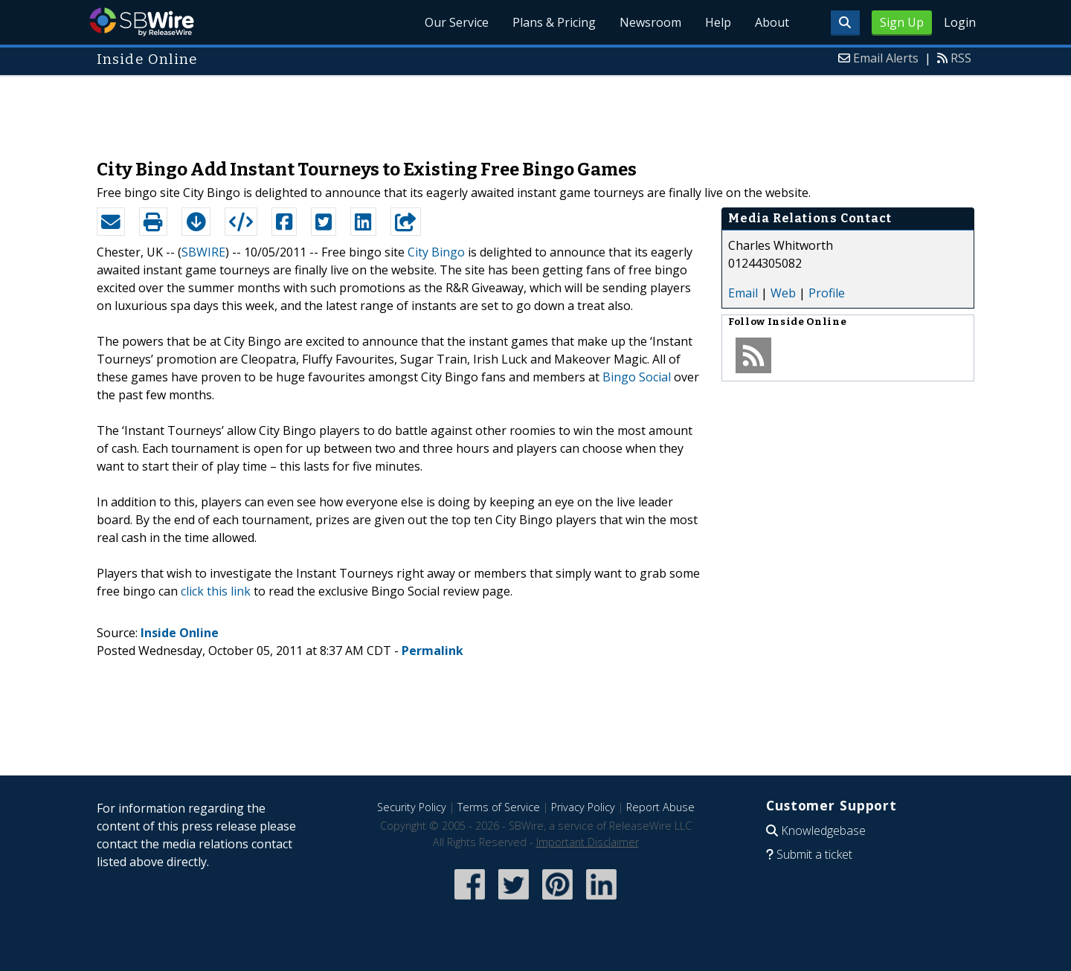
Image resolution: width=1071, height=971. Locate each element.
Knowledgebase (823, 830)
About (772, 22)
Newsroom (650, 22)
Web (783, 293)
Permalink (432, 650)
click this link (216, 591)
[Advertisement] (535, 110)
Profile (826, 293)
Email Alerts (886, 58)
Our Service (457, 22)
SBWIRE (203, 252)
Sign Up (902, 22)
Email (743, 293)
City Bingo (436, 252)
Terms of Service (498, 807)
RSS (961, 58)
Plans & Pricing (554, 22)
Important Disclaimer (587, 842)
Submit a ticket (814, 854)
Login (960, 22)
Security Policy (411, 807)
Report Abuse (660, 807)
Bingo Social (636, 377)
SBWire (141, 21)
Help (718, 22)
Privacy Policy (583, 807)
